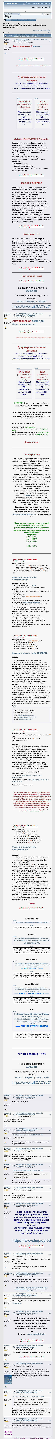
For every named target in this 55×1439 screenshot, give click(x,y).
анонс (37, 46)
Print (49, 32)
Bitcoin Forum (7, 24)
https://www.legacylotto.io (32, 602)
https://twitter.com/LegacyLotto (26, 715)
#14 (50, 1347)
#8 (50, 1189)
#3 (50, 1097)
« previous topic (38, 30)
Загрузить (32, 291)
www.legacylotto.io (36, 1334)
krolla (6, 1419)
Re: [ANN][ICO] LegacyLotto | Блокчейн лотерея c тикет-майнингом (29, 314)
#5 (50, 1130)
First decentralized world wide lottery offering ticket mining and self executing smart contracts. (32, 990)
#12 (50, 1295)
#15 (50, 1365)
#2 (50, 315)
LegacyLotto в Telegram (24, 514)
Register (28, 19)
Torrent (7, 17)
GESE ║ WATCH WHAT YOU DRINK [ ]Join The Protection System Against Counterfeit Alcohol (33, 1290)
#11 (50, 1274)
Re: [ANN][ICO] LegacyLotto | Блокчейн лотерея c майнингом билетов (29, 1204)
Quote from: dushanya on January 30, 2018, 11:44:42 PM (27, 1170)
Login (22, 19)
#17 (50, 1420)
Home (8, 19)
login (20, 11)
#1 (50, 41)
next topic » (47, 30)
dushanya (7, 1113)
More (33, 19)
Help (13, 19)
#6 (50, 1150)
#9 (50, 1205)
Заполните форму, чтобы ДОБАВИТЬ (30, 653)
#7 (50, 1166)
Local (15, 24)
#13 (50, 1313)
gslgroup (7, 39)
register (26, 11)
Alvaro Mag (6, 1364)
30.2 (10, 16)
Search (18, 19)
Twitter (33, 585)
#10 (50, 1254)
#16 (50, 1392)
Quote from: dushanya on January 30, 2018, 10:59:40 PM (27, 1134)
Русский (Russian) (24, 24)
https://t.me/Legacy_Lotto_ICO (27, 717)
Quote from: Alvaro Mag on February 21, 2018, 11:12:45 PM (28, 1396)
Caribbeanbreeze (10, 1273)
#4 (50, 1114)
